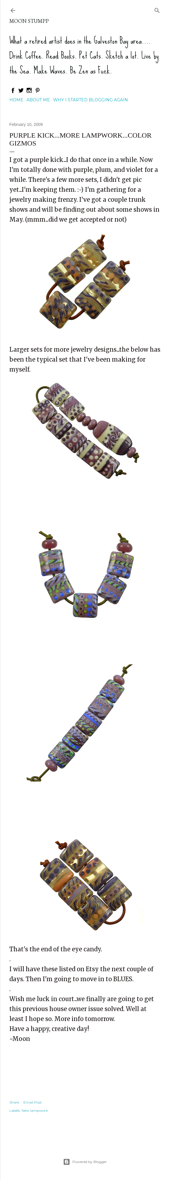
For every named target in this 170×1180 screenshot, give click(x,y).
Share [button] (14, 1102)
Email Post (32, 1102)
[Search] (157, 9)
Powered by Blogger (85, 1161)
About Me (38, 99)
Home (16, 99)
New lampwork (35, 1110)
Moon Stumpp (29, 21)
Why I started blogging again (90, 99)
